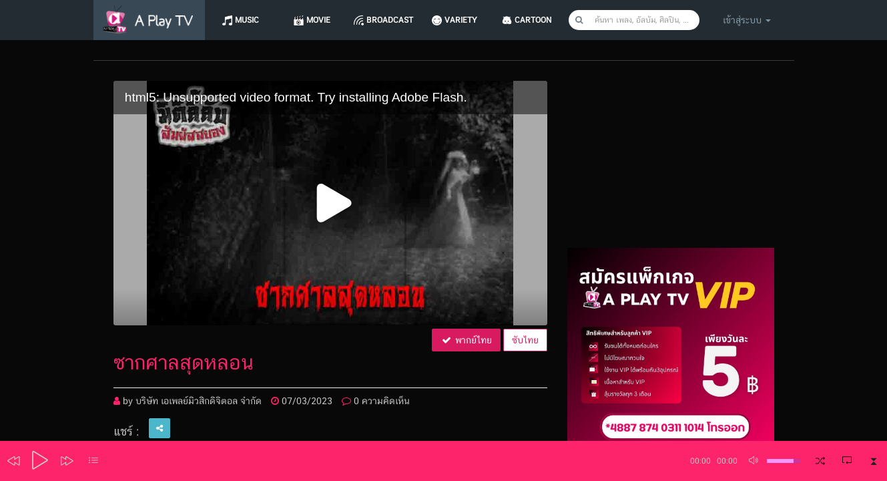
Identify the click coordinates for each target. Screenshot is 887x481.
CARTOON (539, 20)
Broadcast (393, 20)
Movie (320, 20)
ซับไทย (525, 340)
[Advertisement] (670, 164)
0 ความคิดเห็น (376, 400)
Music (248, 20)
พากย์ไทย (466, 340)
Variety (466, 20)
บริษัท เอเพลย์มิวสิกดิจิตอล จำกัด (198, 400)
